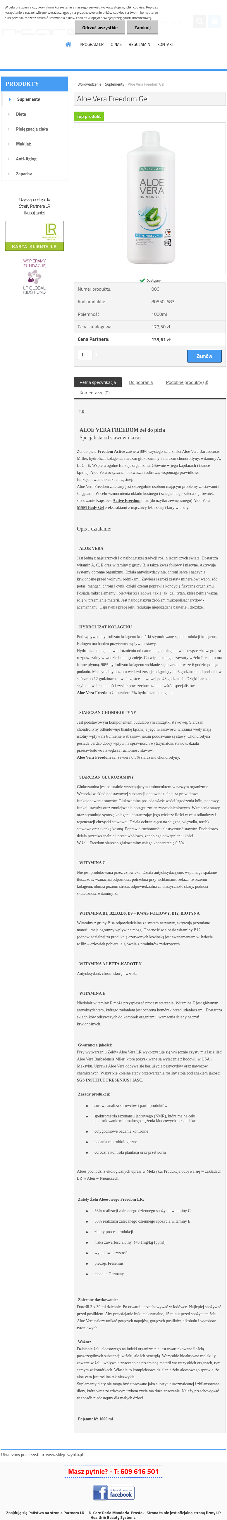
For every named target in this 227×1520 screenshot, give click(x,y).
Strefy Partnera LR (34, 205)
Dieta (21, 114)
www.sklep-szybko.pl (64, 1454)
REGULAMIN (139, 44)
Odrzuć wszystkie (100, 27)
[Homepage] (68, 44)
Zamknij (143, 27)
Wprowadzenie (89, 84)
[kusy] (85, 355)
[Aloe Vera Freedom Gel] (150, 125)
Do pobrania (141, 382)
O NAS (116, 44)
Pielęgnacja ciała (32, 129)
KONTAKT (165, 44)
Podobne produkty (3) (187, 382)
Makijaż (23, 144)
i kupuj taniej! (34, 212)
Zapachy (24, 173)
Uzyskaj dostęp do (34, 199)
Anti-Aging (26, 158)
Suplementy (28, 99)
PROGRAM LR (92, 44)
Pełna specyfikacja (98, 382)
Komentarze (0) (95, 392)
